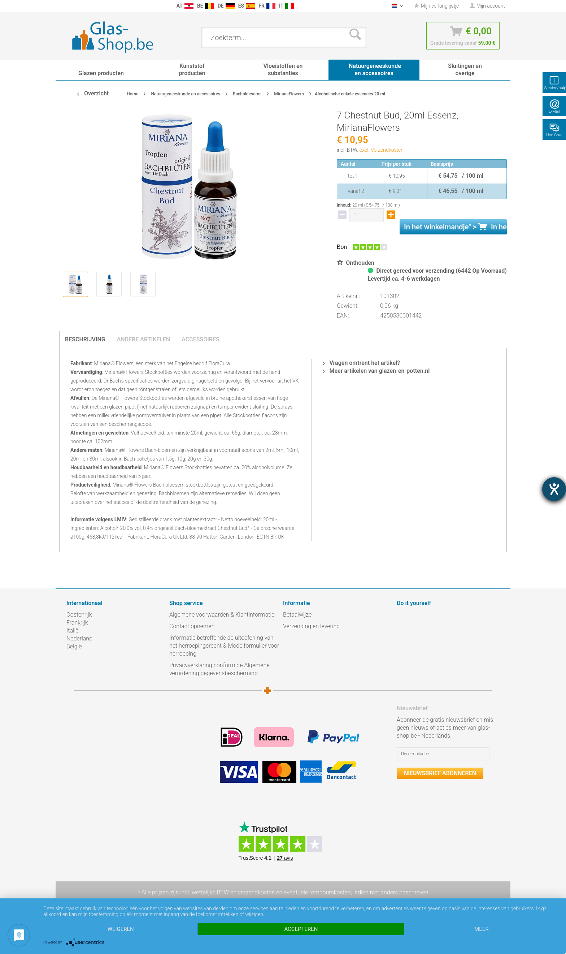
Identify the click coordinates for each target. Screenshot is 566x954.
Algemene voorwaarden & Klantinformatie (221, 614)
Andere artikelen (143, 339)
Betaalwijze (297, 614)
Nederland (79, 638)
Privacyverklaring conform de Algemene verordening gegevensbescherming (219, 669)
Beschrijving (85, 339)
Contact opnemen (191, 626)
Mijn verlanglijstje (436, 6)
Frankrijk (77, 622)
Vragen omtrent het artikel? (361, 362)
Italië (72, 630)
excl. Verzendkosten (382, 150)
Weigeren (121, 929)
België (74, 646)
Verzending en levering (311, 626)
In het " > (455, 227)
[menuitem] (70, 5)
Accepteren (301, 929)
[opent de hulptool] (554, 489)
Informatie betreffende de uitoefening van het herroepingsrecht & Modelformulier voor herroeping (224, 645)
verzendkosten (256, 892)
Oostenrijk (79, 614)
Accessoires (200, 339)
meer (481, 929)
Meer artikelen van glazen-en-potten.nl (376, 370)
